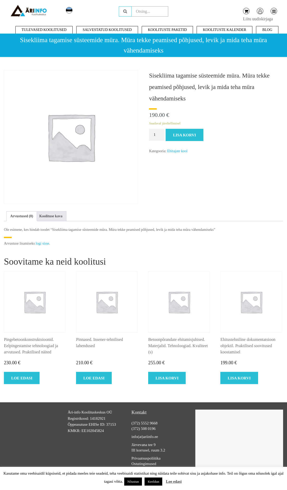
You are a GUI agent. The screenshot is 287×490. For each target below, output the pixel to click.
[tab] (21, 216)
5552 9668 (149, 423)
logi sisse (42, 243)
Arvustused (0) (21, 216)
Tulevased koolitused (44, 30)
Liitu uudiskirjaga (258, 19)
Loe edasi (174, 481)
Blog (267, 30)
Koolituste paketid (167, 30)
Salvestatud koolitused (107, 30)
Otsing (125, 11)
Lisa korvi (184, 135)
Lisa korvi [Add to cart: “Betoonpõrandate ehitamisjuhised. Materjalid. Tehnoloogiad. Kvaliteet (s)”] (166, 378)
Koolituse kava (51, 216)
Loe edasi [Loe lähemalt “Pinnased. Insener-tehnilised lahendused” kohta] (93, 378)
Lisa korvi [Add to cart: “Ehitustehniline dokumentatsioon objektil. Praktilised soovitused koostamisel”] (239, 378)
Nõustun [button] (133, 481)
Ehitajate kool (177, 151)
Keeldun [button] (153, 481)
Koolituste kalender (224, 30)
